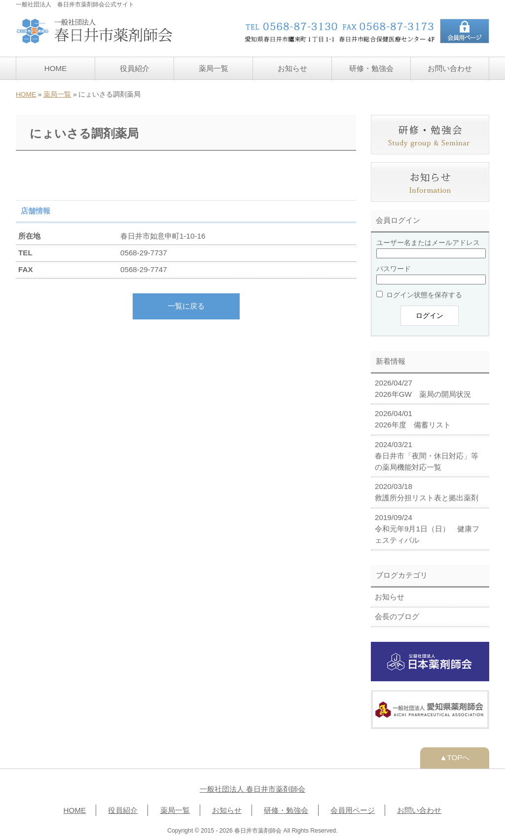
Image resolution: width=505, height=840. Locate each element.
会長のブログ (397, 616)
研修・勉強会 (371, 68)
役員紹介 (134, 68)
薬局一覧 (213, 68)
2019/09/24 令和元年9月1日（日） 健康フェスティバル (427, 528)
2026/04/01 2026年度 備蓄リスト (413, 419)
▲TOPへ (455, 757)
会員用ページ (352, 810)
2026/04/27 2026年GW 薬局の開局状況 (423, 388)
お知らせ (292, 68)
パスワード (393, 269)
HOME (55, 68)
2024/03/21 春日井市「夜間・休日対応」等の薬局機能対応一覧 (426, 455)
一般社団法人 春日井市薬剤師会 (252, 789)
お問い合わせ (450, 68)
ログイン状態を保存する (419, 295)
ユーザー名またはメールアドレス (428, 242)
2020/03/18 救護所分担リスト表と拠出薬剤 (426, 492)
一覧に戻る (186, 306)
